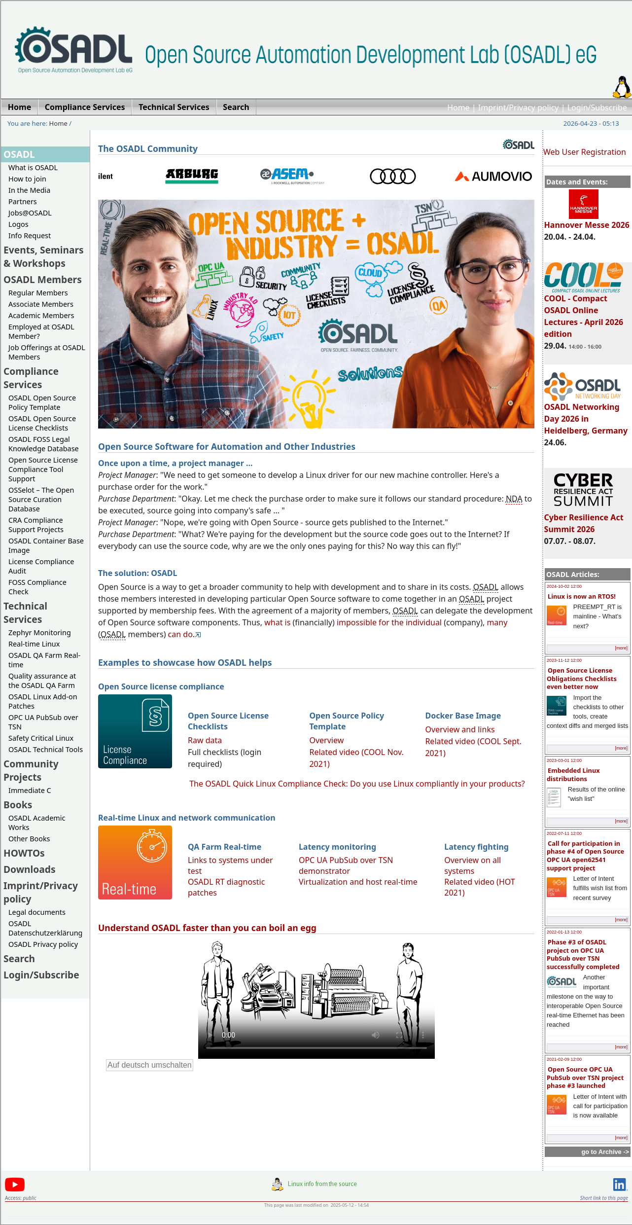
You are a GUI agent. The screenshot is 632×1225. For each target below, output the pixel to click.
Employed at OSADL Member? (41, 331)
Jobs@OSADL (30, 212)
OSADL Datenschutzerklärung (45, 928)
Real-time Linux (34, 644)
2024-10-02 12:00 (564, 586)
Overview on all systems (472, 865)
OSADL (19, 154)
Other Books (29, 838)
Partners (22, 201)
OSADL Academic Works (36, 822)
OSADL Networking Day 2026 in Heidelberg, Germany (586, 414)
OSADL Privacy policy (43, 944)
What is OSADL (33, 167)
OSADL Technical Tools (45, 749)
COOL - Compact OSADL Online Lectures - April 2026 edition (584, 311)
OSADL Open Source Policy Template (42, 402)
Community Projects (31, 770)
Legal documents (37, 912)
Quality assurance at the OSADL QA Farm (42, 680)
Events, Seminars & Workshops (43, 256)
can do (180, 634)
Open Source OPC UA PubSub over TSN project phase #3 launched (585, 1077)
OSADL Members (42, 279)
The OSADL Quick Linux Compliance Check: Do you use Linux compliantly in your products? (357, 783)
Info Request (29, 235)
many (497, 622)
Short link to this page (604, 1197)
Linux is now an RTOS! (582, 596)
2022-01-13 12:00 (564, 932)
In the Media (29, 190)
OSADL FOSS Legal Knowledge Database (43, 443)
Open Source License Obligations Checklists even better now (582, 678)
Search (19, 958)
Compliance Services (31, 377)
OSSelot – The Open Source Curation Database (41, 499)
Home (458, 107)
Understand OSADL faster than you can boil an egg (207, 928)
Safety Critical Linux (40, 738)
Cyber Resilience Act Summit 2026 (584, 519)
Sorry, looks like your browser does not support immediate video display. (316, 998)
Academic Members (41, 315)
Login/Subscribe (597, 107)
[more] (621, 648)
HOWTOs (24, 853)
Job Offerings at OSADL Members (46, 352)
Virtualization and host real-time (358, 881)
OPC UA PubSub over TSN (43, 722)
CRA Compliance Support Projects (36, 524)
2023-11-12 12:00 (564, 660)
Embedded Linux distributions (573, 774)
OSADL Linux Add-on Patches (42, 701)
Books (17, 804)
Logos (18, 224)
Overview (326, 740)
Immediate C (29, 790)
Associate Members (40, 304)
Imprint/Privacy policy (518, 107)
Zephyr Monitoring (39, 632)
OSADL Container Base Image (46, 545)
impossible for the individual (389, 622)
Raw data (205, 740)
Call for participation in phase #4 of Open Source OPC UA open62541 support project (585, 855)
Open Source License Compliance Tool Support (43, 469)
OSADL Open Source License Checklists (42, 423)
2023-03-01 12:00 (564, 760)
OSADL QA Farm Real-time (44, 659)
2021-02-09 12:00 (564, 1059)
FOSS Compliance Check (37, 586)
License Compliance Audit (41, 566)
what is (277, 622)
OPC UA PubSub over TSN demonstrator (346, 865)
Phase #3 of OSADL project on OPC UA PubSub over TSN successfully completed (583, 954)
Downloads (29, 869)
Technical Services (25, 612)
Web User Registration (584, 151)
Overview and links (459, 729)
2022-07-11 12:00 (564, 833)
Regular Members (38, 292)
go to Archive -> (605, 1151)
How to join (27, 178)
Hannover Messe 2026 (587, 220)
